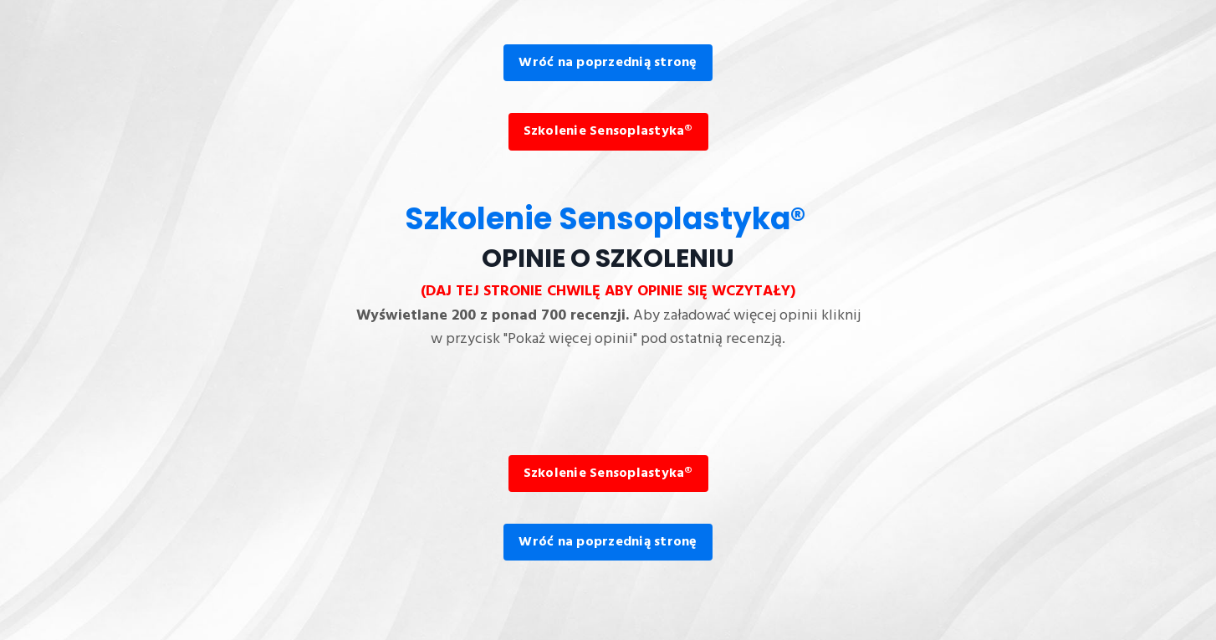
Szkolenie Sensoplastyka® (608, 131)
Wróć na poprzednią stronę (608, 63)
